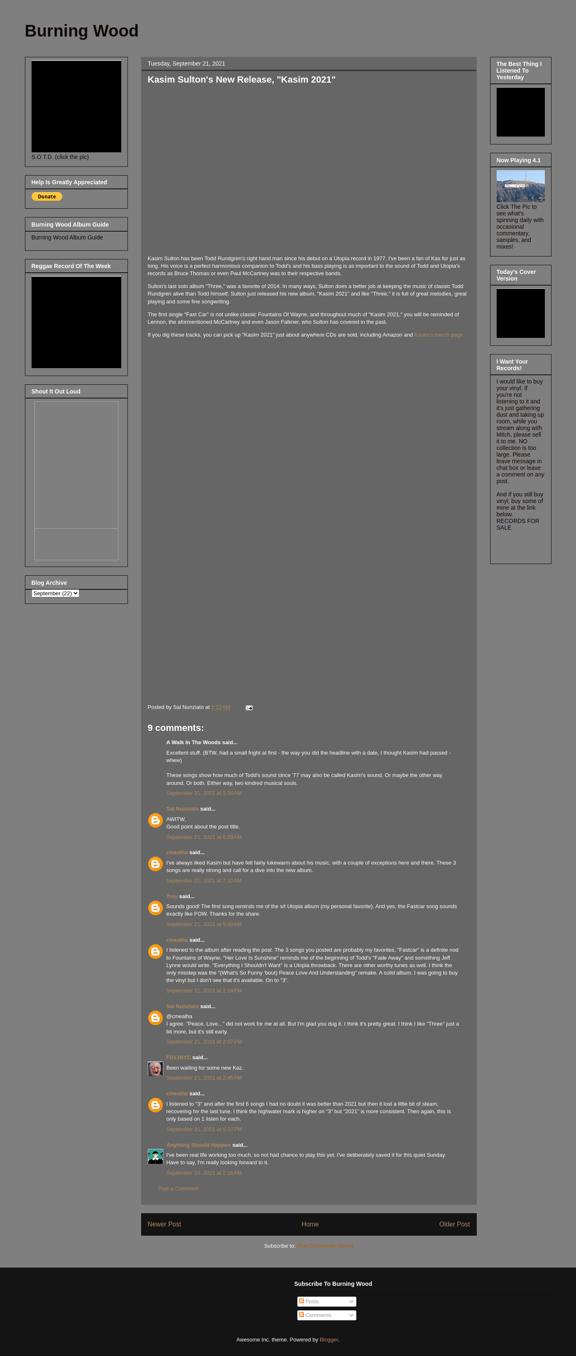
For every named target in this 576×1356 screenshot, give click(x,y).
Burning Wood (82, 31)
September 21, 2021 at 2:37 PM (204, 1041)
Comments (315, 1315)
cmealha (177, 852)
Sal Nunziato (183, 809)
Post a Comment (178, 1188)
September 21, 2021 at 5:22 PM (204, 1129)
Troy (172, 896)
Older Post (454, 1224)
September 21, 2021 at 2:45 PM (204, 1078)
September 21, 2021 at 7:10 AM (204, 880)
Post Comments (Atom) (325, 1246)
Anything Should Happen (199, 1145)
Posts (309, 1301)
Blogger (329, 1339)
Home (310, 1224)
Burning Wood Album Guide (67, 237)
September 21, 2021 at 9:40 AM (204, 924)
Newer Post (164, 1224)
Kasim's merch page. (439, 335)
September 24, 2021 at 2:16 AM (204, 1173)
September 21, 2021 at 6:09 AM (204, 837)
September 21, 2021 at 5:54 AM (204, 793)
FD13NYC (179, 1057)
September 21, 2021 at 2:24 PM (204, 990)
